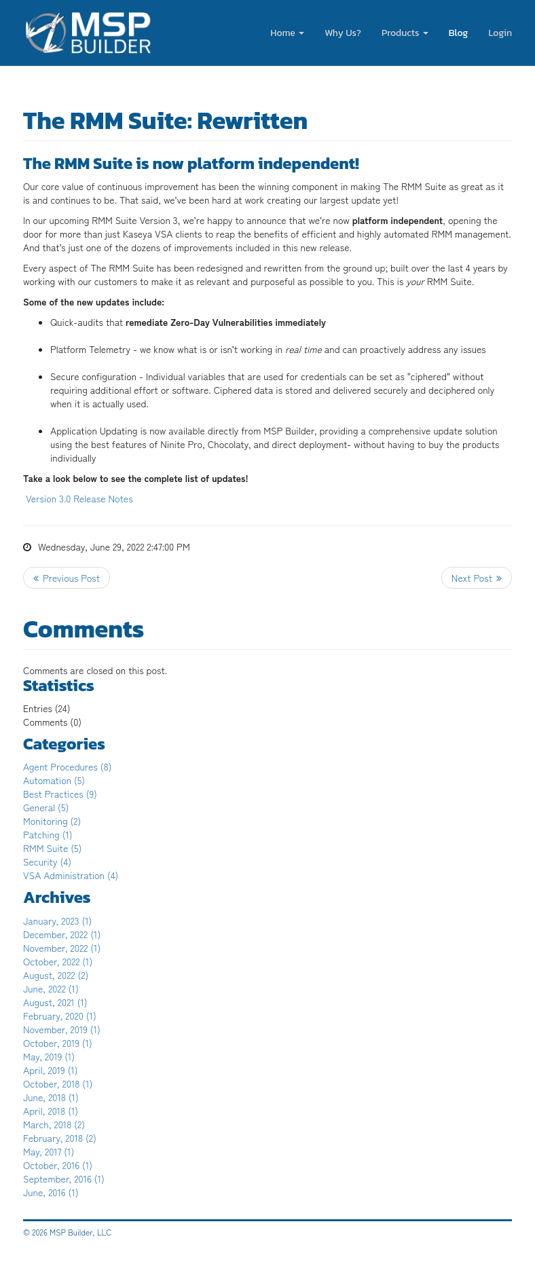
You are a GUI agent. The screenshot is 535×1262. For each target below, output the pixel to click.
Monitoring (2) (52, 821)
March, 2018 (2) (54, 1124)
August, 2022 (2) (55, 975)
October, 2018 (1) (57, 1083)
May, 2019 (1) (49, 1056)
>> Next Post (476, 578)
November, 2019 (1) (61, 1029)
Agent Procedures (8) (67, 766)
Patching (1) (48, 834)
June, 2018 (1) (51, 1097)
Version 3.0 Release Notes (79, 498)
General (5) (46, 807)
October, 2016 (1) (57, 1165)
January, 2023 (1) (57, 920)
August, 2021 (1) (55, 1002)
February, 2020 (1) (59, 1015)
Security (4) (47, 861)
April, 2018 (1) (50, 1110)
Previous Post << (66, 578)
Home (287, 33)
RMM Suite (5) (52, 848)
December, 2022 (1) (61, 934)
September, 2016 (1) (64, 1178)
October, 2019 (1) (57, 1043)
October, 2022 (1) (57, 961)
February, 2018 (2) (59, 1138)
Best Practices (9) (60, 793)
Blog (458, 33)
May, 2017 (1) (48, 1151)
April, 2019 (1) (50, 1070)
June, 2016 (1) (51, 1192)
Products (405, 33)
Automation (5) (54, 780)
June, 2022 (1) (51, 988)
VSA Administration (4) (70, 875)
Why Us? (343, 33)
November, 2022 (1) (61, 947)
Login (500, 33)
